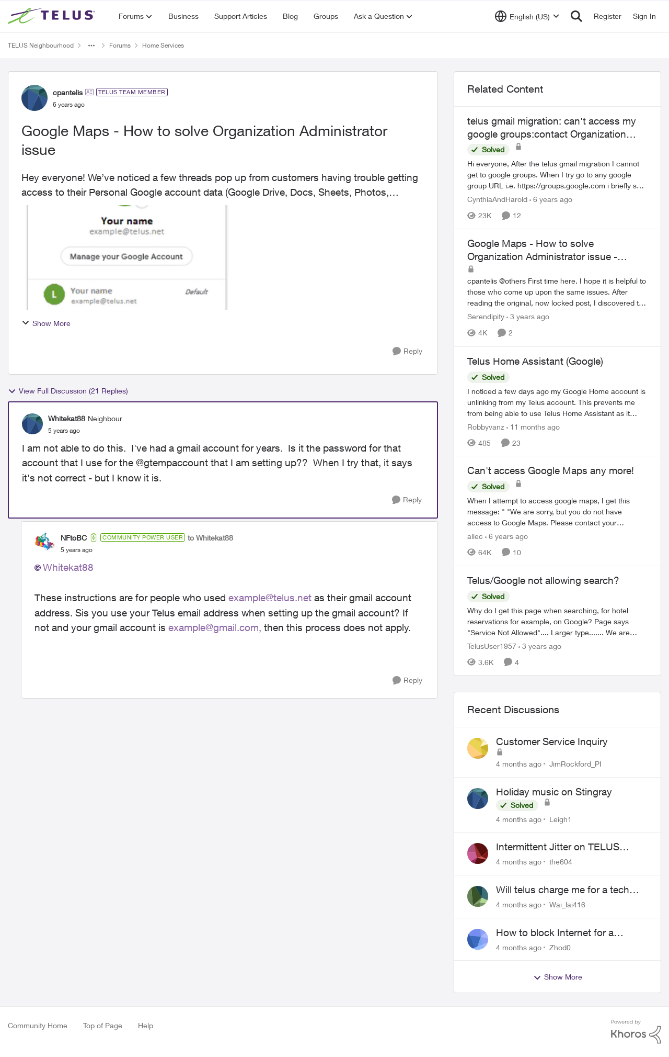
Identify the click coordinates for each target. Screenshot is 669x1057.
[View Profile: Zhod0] (477, 939)
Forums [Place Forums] (120, 45)
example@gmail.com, (214, 627)
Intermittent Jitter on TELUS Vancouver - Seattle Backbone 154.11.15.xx (562, 847)
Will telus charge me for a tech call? (562, 890)
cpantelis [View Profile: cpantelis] (68, 92)
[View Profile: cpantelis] (34, 98)
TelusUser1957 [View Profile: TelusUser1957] (491, 646)
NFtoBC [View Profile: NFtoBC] (74, 537)
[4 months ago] (518, 763)
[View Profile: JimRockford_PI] (477, 748)
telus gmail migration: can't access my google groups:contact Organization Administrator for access (551, 127)
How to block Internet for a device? (555, 933)
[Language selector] (527, 16)
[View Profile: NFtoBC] (44, 543)
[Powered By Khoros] (636, 1032)
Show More (46, 323)
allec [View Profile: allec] (475, 536)
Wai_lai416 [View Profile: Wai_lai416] (567, 904)
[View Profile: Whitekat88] (32, 423)
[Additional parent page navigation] (91, 45)
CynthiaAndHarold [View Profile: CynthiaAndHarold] (497, 199)
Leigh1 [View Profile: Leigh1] (560, 818)
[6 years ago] (550, 199)
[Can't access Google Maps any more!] (557, 511)
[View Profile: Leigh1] (477, 798)
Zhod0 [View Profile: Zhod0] (560, 946)
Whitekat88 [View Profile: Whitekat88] (66, 418)
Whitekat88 (68, 567)
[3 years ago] (527, 316)
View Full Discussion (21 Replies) (68, 391)
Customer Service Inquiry (552, 741)
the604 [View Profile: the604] (560, 861)
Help (145, 1025)
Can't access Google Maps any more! (550, 470)
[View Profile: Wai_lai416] (477, 896)
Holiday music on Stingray (554, 791)
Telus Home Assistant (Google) (535, 361)
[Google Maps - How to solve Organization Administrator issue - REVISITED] (557, 292)
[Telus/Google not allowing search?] (557, 621)
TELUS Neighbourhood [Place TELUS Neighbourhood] (41, 45)
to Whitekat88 (210, 537)
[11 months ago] (533, 426)
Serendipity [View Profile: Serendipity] (485, 316)
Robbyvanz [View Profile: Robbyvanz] (485, 426)
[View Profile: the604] (477, 853)
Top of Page (102, 1025)
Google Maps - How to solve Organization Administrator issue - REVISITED (542, 250)
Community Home (37, 1025)
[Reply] (407, 351)
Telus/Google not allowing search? (543, 580)
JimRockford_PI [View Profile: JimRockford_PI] (575, 763)
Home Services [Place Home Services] (163, 45)
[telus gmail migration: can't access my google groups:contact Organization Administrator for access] (557, 174)
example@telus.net (270, 597)
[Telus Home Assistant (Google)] (557, 401)
